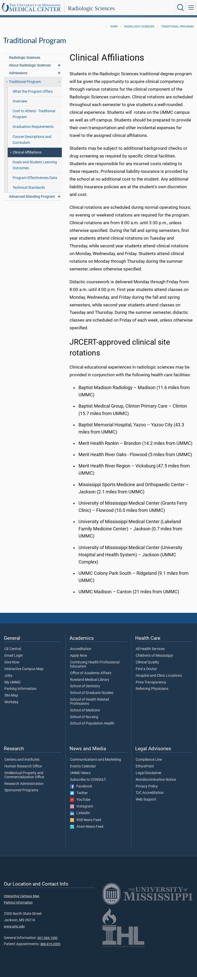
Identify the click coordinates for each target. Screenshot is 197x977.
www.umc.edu (14, 926)
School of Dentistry (85, 686)
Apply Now (78, 656)
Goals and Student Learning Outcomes (35, 165)
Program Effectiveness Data (35, 178)
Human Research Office (23, 766)
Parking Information (20, 689)
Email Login (13, 656)
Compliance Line (149, 760)
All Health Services (150, 649)
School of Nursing (84, 717)
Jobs (8, 676)
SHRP (114, 26)
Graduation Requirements (33, 127)
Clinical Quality (147, 662)
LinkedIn (80, 813)
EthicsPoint (145, 766)
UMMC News (80, 773)
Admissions (18, 73)
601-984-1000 (47, 938)
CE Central (12, 649)
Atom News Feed (86, 827)
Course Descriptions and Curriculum (32, 140)
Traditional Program (177, 26)
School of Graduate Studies (91, 693)
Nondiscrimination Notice (156, 780)
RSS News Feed (85, 820)
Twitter (79, 793)
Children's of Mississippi (154, 656)
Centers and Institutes (22, 760)
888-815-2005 (50, 944)
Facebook (81, 786)
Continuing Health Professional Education (95, 664)
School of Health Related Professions (89, 702)
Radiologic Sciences (91, 8)
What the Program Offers (33, 91)
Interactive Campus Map (23, 669)
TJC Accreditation (150, 793)
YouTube (80, 800)
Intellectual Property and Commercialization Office (24, 775)
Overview (20, 101)
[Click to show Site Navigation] (191, 7)
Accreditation (80, 649)
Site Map (11, 695)
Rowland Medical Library (89, 680)
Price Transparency (151, 682)
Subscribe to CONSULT (88, 780)
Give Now (11, 662)
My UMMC (12, 682)
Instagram (81, 806)
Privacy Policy (147, 786)
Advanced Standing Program (32, 196)
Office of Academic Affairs (90, 673)
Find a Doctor (146, 669)
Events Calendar (83, 766)
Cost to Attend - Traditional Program (34, 114)
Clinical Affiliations (27, 152)
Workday (11, 702)
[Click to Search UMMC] (180, 7)
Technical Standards (29, 187)
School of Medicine (85, 710)
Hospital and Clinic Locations (159, 676)
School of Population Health (92, 723)
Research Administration (24, 784)
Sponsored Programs (21, 790)
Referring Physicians (152, 689)
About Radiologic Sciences (30, 65)
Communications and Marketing (95, 760)
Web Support (146, 799)
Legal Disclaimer (149, 773)
